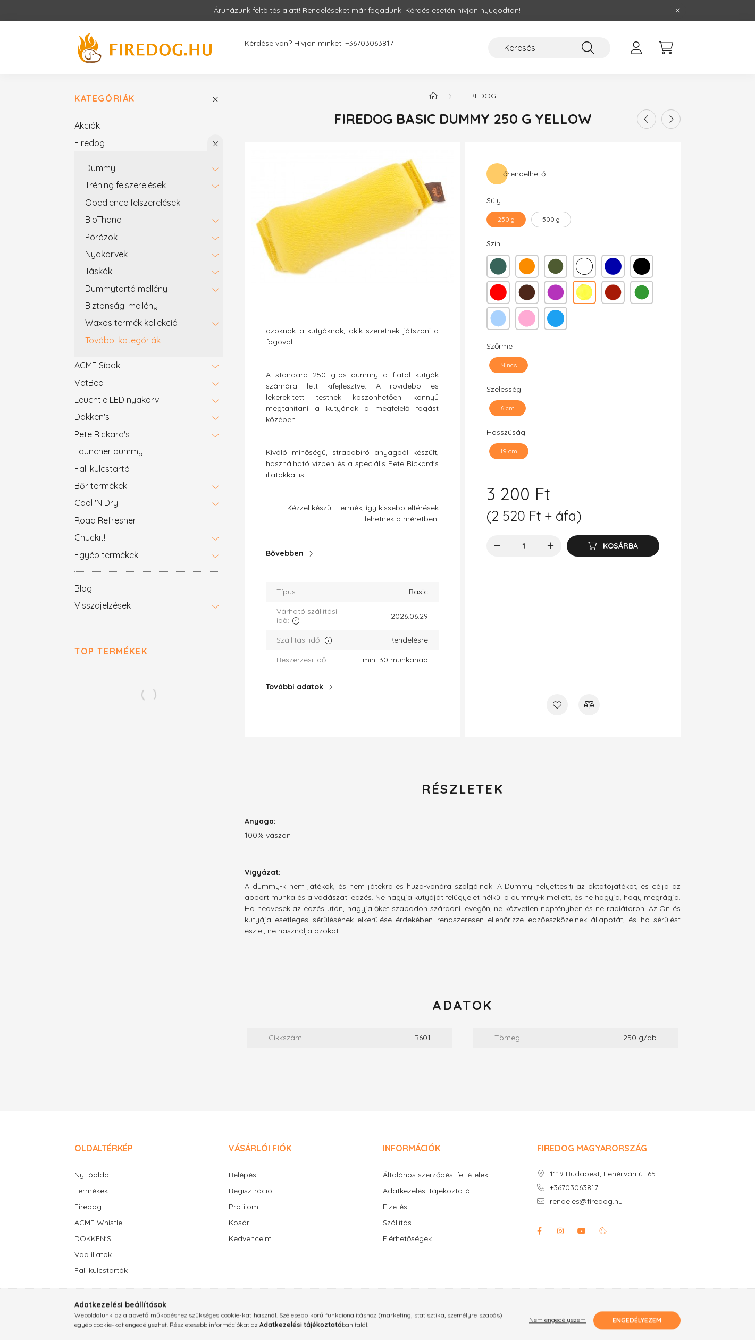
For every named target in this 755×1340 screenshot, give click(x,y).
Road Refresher (105, 520)
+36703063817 (369, 43)
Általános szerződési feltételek (435, 1174)
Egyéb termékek (106, 555)
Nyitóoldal (92, 1174)
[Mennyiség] (524, 546)
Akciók (87, 125)
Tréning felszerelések (125, 185)
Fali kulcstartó (102, 468)
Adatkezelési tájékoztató (426, 1190)
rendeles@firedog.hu (586, 1201)
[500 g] (551, 219)
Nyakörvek (106, 254)
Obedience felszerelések (132, 202)
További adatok (294, 687)
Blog (83, 588)
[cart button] (665, 47)
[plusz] (551, 546)
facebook (539, 1231)
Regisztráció (250, 1190)
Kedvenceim (250, 1238)
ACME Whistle (98, 1222)
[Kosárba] (613, 546)
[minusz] (497, 546)
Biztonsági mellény (121, 305)
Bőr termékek (100, 486)
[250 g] (506, 219)
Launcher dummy (108, 451)
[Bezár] (678, 11)
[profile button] (636, 47)
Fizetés (395, 1206)
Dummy (100, 168)
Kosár (239, 1222)
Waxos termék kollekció (131, 322)
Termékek (91, 1190)
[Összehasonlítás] (589, 704)
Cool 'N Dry (96, 503)
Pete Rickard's (102, 434)
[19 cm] (508, 451)
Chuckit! (89, 537)
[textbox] (352, 433)
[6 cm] (507, 408)
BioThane (103, 219)
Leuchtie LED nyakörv (116, 399)
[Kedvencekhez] (557, 704)
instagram (560, 1231)
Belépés (242, 1174)
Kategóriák (104, 99)
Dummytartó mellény (126, 288)
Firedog (89, 143)
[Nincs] (508, 365)
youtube (581, 1231)
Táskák (98, 271)
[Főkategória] (433, 95)
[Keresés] (549, 47)
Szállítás (397, 1222)
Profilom (243, 1206)
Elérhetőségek (407, 1238)
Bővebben (285, 553)
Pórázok (101, 237)
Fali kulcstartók (101, 1270)
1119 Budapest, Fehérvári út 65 (603, 1173)
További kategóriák (123, 340)
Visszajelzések (102, 605)
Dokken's (92, 416)
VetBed (89, 382)
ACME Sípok (97, 365)
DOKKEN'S (92, 1238)
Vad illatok (93, 1254)
